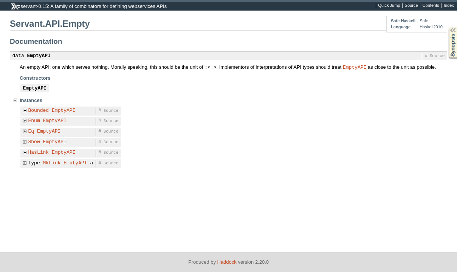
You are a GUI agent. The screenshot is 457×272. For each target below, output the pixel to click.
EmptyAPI (39, 56)
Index (449, 5)
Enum (34, 120)
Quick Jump (389, 5)
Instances (31, 100)
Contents (431, 5)
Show (34, 142)
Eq (31, 131)
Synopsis (447, 27)
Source (411, 5)
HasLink (38, 152)
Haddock (227, 262)
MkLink (52, 163)
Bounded (38, 110)
